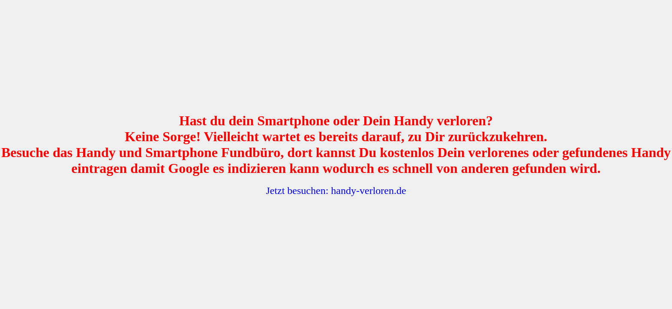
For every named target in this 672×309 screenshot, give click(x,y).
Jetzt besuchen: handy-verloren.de (336, 190)
